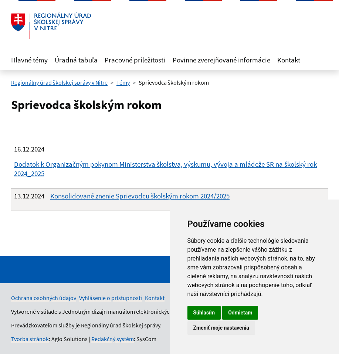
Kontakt (288, 59)
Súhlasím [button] (204, 313)
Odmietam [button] (240, 313)
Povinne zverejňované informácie (221, 59)
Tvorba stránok (30, 339)
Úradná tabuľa (76, 59)
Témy (123, 82)
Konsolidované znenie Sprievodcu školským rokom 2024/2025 (140, 195)
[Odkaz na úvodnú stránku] (51, 25)
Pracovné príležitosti (135, 59)
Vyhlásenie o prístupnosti (110, 298)
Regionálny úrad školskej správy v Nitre (59, 82)
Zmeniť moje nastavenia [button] (221, 328)
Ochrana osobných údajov (43, 298)
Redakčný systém (112, 339)
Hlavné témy (29, 59)
